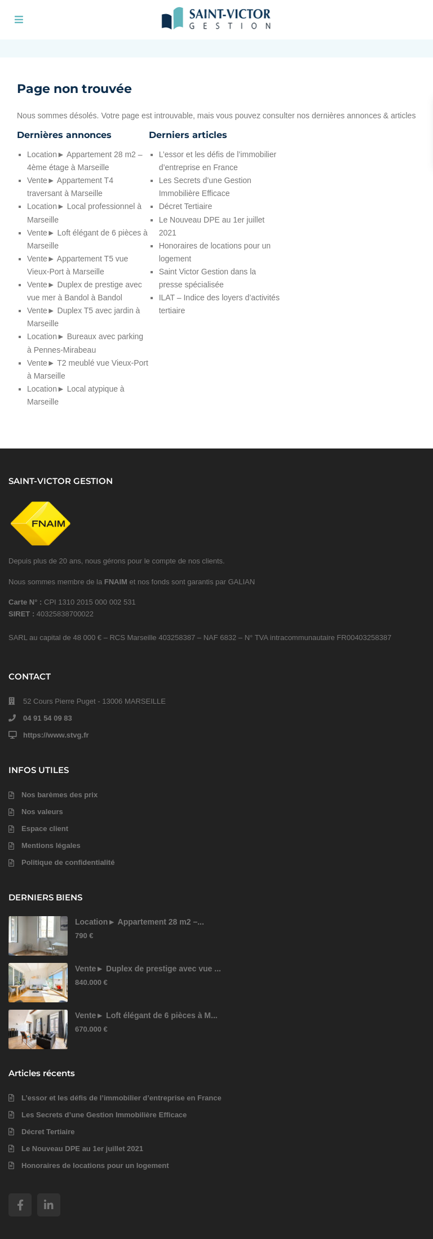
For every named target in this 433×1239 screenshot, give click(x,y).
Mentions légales (51, 845)
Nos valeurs (42, 811)
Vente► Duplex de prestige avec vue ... (148, 968)
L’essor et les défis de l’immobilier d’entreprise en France (121, 1098)
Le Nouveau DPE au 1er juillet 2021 (82, 1148)
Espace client (44, 828)
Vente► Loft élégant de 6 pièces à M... (146, 1015)
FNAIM (115, 582)
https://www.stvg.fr (56, 735)
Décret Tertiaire (186, 206)
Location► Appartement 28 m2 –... (139, 921)
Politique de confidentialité (67, 862)
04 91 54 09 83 (47, 718)
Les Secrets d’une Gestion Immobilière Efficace (104, 1115)
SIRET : (22, 614)
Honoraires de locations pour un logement (95, 1165)
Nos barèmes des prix (59, 795)
